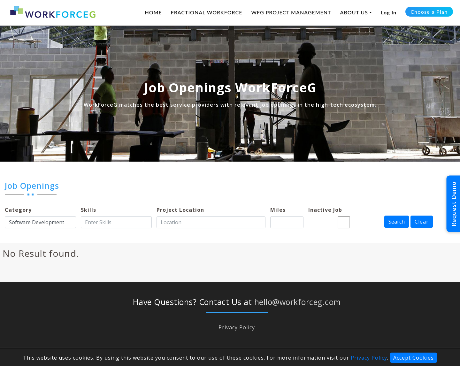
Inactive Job (325, 209)
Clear (422, 221)
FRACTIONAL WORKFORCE (206, 12)
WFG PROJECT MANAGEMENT (291, 12)
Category (18, 209)
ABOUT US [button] (354, 12)
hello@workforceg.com (297, 301)
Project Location (180, 209)
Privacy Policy (236, 327)
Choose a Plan (429, 12)
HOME (153, 12)
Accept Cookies (413, 357)
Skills (88, 209)
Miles (278, 209)
